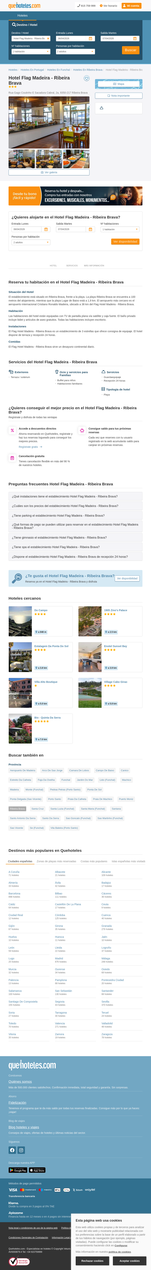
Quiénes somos (20, 1082)
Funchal (66, 779)
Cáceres (106, 893)
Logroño (106, 947)
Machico (126, 779)
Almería (13, 882)
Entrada (64, 32)
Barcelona (14, 893)
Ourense (60, 969)
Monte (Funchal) (34, 789)
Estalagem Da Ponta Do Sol (51, 646)
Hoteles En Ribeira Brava (87, 69)
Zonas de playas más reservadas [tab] (56, 861)
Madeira (14, 789)
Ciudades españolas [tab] (20, 861)
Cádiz (12, 904)
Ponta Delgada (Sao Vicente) (25, 799)
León (11, 947)
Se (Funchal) (37, 828)
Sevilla (105, 1001)
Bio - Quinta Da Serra (47, 717)
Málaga (106, 958)
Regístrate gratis (30, 446)
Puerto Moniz (126, 799)
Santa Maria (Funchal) (93, 808)
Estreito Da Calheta (20, 779)
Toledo (12, 1023)
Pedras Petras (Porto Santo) (65, 789)
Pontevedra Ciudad (113, 980)
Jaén (104, 936)
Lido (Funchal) (107, 779)
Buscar (130, 50)
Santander (108, 990)
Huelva (13, 936)
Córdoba (60, 915)
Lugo (11, 958)
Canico (124, 770)
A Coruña (14, 871)
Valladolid (107, 1023)
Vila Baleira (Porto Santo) (64, 828)
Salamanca (15, 990)
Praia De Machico (102, 799)
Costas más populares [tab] (94, 861)
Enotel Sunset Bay (115, 646)
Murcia (12, 969)
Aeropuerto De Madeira (22, 770)
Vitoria (12, 1034)
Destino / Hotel (20, 32)
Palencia (14, 980)
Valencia (60, 1023)
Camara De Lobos (79, 770)
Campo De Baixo (105, 770)
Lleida (58, 947)
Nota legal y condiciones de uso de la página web (33, 1228)
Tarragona (61, 1012)
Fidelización (17, 1103)
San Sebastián (63, 990)
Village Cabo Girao (115, 681)
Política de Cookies (70, 1228)
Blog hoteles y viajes (24, 1127)
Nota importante (119, 95)
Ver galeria (49, 172)
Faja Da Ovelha (46, 779)
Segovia (60, 1001)
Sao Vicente (16, 828)
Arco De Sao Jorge (52, 770)
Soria (12, 1012)
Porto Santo (54, 799)
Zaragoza (107, 1034)
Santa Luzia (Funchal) (62, 808)
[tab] (75, 496)
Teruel (105, 1012)
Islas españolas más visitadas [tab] (129, 861)
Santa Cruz (38, 808)
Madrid (59, 958)
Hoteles (13, 69)
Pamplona (61, 980)
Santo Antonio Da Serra (23, 818)
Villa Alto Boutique (45, 681)
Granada (107, 925)
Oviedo (106, 969)
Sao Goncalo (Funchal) (78, 818)
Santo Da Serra (50, 818)
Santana (116, 808)
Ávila (58, 882)
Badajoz (106, 882)
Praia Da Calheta (77, 799)
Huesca (59, 936)
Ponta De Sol (94, 789)
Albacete (60, 871)
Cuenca (106, 915)
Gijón (12, 925)
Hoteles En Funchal (58, 69)
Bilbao (58, 893)
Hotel (53, 265)
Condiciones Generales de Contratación (28, 1237)
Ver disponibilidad (125, 241)
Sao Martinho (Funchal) (110, 818)
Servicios (72, 265)
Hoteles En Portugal (32, 69)
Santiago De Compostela (23, 1001)
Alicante (106, 871)
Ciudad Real (16, 915)
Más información (94, 265)
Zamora (59, 1034)
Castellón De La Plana (68, 904)
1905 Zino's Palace (115, 610)
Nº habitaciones (21, 45)
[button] (132, 6)
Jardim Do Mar (85, 779)
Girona (59, 925)
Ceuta (105, 904)
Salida (109, 32)
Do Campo (40, 610)
